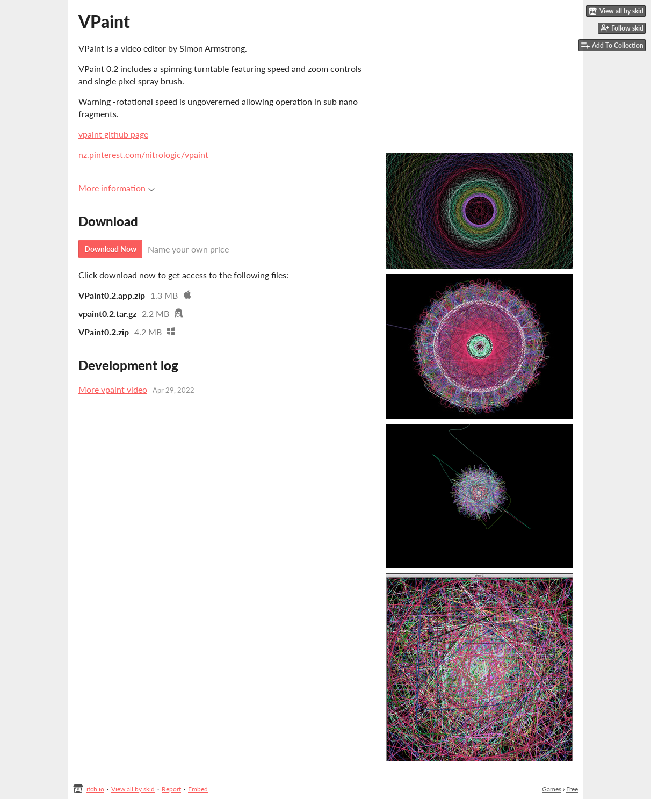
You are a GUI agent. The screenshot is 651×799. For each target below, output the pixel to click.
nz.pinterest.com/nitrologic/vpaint (143, 154)
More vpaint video (112, 389)
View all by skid (133, 789)
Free (572, 789)
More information (116, 188)
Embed (198, 789)
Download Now (110, 249)
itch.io (95, 789)
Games (551, 789)
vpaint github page (113, 134)
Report (171, 789)
